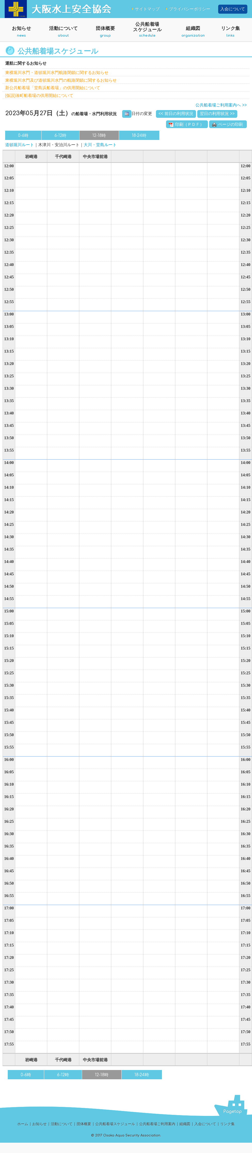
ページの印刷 (228, 124)
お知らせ (21, 34)
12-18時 (99, 135)
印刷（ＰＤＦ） (187, 124)
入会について (232, 9)
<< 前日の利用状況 (176, 113)
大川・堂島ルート (100, 145)
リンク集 (230, 34)
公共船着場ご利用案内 (157, 1124)
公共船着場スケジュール (147, 32)
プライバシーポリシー (187, 9)
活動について (63, 34)
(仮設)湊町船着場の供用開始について (39, 95)
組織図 (193, 34)
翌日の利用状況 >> (217, 113)
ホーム (22, 1124)
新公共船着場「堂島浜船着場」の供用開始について (52, 88)
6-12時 (60, 135)
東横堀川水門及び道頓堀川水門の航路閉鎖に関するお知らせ (61, 80)
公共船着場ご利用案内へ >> (221, 105)
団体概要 (105, 34)
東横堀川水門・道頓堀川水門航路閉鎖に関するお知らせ (56, 72)
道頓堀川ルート (19, 145)
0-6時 (23, 135)
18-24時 (139, 135)
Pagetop (232, 1111)
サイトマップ (145, 9)
